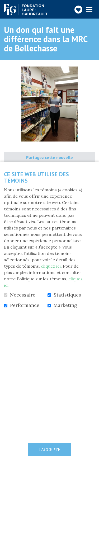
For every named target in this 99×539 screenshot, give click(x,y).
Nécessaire (22, 295)
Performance (24, 305)
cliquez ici (51, 266)
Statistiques (67, 295)
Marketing (65, 305)
